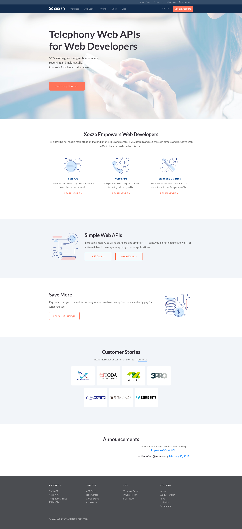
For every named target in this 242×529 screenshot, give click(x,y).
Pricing (103, 8)
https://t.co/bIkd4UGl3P (163, 450)
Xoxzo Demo (145, 2)
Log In (165, 8)
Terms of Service (131, 491)
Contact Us (158, 2)
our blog (142, 359)
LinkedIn (164, 502)
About (163, 491)
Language (184, 2)
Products (74, 8)
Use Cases (89, 8)
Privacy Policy (130, 494)
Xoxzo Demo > (129, 256)
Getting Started (67, 86)
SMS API (53, 491)
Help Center (171, 2)
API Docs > (98, 256)
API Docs (91, 491)
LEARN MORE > (73, 193)
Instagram (165, 506)
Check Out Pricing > (64, 316)
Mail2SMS (54, 501)
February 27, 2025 (178, 456)
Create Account (183, 8)
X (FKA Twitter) (167, 494)
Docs (114, 8)
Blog (124, 8)
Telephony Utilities (58, 498)
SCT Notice (128, 498)
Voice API (54, 494)
